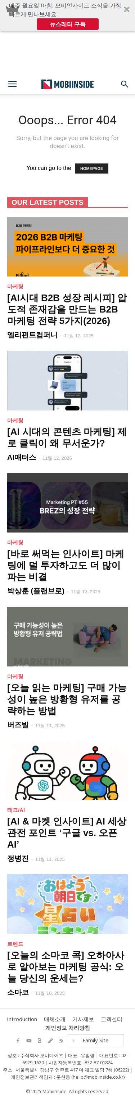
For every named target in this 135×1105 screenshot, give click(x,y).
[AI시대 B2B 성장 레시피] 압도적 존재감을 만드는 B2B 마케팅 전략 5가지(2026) (67, 309)
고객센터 (111, 1019)
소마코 (18, 992)
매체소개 (55, 1019)
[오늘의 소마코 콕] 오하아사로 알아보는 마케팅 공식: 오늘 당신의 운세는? (65, 967)
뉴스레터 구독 (68, 24)
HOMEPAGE (91, 168)
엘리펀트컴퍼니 (32, 335)
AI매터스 (21, 457)
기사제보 (83, 1019)
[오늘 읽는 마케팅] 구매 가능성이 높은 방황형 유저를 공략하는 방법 (67, 699)
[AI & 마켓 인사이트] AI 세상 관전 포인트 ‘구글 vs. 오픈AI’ (66, 833)
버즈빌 (18, 725)
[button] (67, 15)
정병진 (18, 858)
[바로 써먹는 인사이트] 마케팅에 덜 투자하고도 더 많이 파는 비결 (65, 565)
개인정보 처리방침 (67, 1027)
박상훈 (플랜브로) (35, 591)
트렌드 (15, 944)
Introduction (22, 1019)
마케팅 (15, 286)
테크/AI (16, 810)
